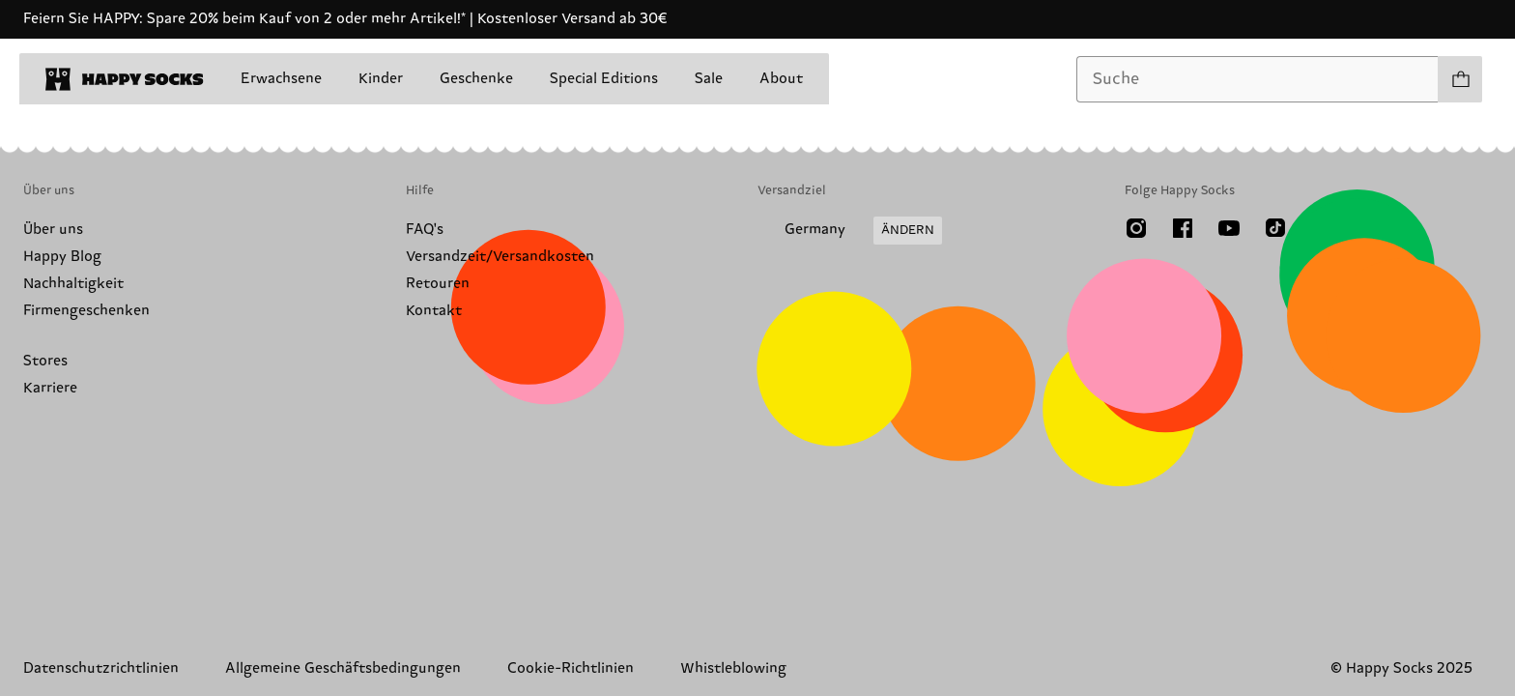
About (781, 79)
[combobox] (1257, 79)
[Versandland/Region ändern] (850, 231)
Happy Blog (62, 256)
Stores (45, 361)
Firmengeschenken (86, 311)
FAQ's (424, 229)
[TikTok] (1275, 228)
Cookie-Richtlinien (570, 668)
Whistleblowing (733, 668)
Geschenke (476, 79)
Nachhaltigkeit (73, 284)
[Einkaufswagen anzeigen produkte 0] (1460, 79)
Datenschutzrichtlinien (101, 668)
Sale (709, 79)
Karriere (50, 388)
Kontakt (434, 311)
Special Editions (604, 79)
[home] (124, 79)
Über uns (53, 229)
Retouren (438, 284)
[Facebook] (1182, 228)
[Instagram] (1136, 228)
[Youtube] (1229, 228)
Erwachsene (281, 79)
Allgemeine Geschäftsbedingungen (343, 668)
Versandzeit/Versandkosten (500, 256)
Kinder (380, 79)
